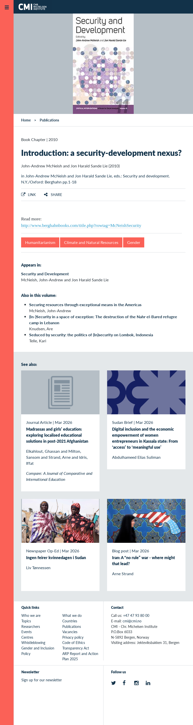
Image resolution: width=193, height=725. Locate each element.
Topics (26, 620)
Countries (69, 620)
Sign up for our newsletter (41, 679)
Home (26, 119)
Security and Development (45, 274)
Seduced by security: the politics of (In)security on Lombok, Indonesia (91, 335)
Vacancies (69, 631)
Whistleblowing (33, 642)
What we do (72, 615)
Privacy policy (72, 637)
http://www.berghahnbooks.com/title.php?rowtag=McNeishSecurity (81, 225)
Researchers (30, 626)
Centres (27, 637)
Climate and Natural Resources (91, 242)
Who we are (30, 615)
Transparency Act (75, 647)
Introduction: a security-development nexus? (101, 152)
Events (26, 631)
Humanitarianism (40, 242)
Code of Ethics (73, 642)
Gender (133, 242)
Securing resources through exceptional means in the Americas (85, 304)
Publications (49, 119)
